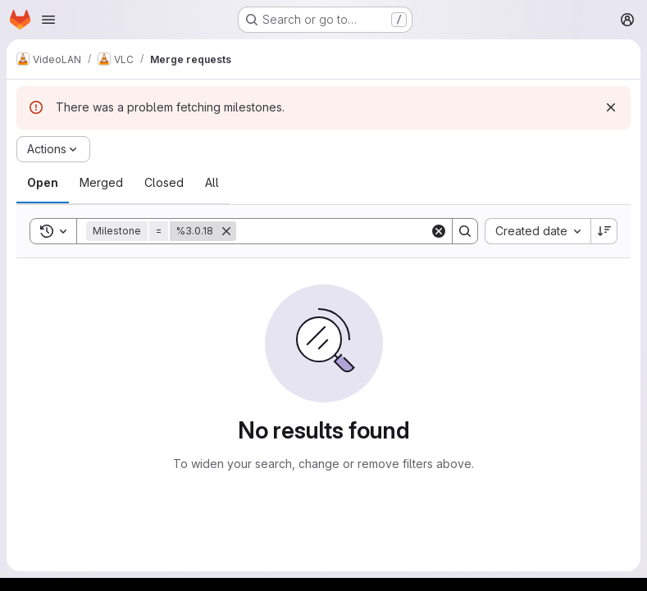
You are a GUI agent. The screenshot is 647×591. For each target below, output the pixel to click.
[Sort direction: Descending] (604, 231)
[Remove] (226, 231)
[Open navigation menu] (48, 20)
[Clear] (439, 231)
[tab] (42, 182)
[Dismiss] (611, 107)
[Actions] (53, 149)
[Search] (337, 231)
